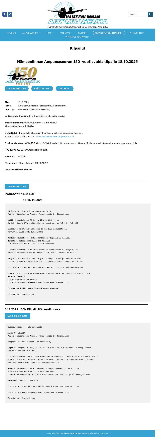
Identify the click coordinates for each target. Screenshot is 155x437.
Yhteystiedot (138, 33)
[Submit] (150, 14)
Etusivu (11, 33)
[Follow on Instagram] (10, 14)
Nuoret (83, 33)
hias (50, 33)
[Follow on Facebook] (4, 14)
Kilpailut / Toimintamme (109, 33)
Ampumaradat (31, 33)
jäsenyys (66, 33)
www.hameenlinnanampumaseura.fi (56, 136)
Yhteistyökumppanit (78, 37)
